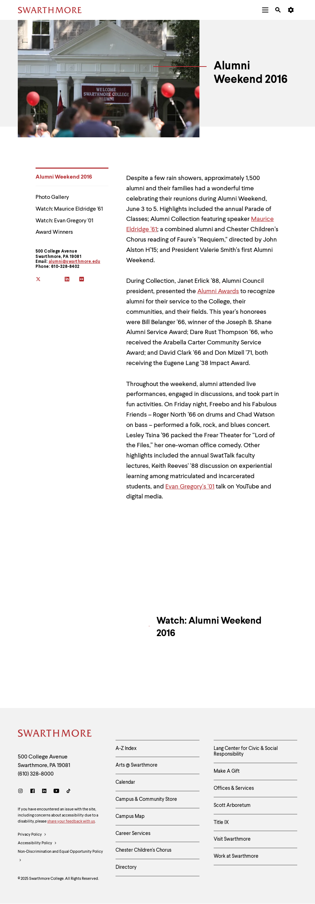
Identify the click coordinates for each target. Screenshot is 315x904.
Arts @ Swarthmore (137, 765)
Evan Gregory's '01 (189, 486)
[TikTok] (68, 792)
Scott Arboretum (232, 805)
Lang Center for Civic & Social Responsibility (246, 751)
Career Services (133, 833)
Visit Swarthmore (232, 839)
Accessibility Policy (37, 843)
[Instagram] (22, 792)
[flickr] (86, 280)
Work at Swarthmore (236, 856)
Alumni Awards (218, 291)
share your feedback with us (71, 822)
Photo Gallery (52, 197)
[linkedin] (72, 280)
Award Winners (54, 232)
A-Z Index (126, 748)
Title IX (221, 822)
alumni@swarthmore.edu (75, 262)
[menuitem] (265, 10)
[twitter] (43, 280)
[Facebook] (32, 792)
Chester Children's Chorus (143, 850)
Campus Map (130, 816)
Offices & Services (234, 788)
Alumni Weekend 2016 (64, 177)
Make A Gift (227, 771)
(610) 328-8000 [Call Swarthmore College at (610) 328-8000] (36, 774)
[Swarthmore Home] (55, 734)
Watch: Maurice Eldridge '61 (69, 209)
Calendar (125, 782)
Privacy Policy (32, 835)
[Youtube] (56, 792)
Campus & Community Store (146, 799)
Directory (126, 867)
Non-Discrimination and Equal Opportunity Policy (60, 857)
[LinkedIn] (44, 792)
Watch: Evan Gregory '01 (64, 221)
